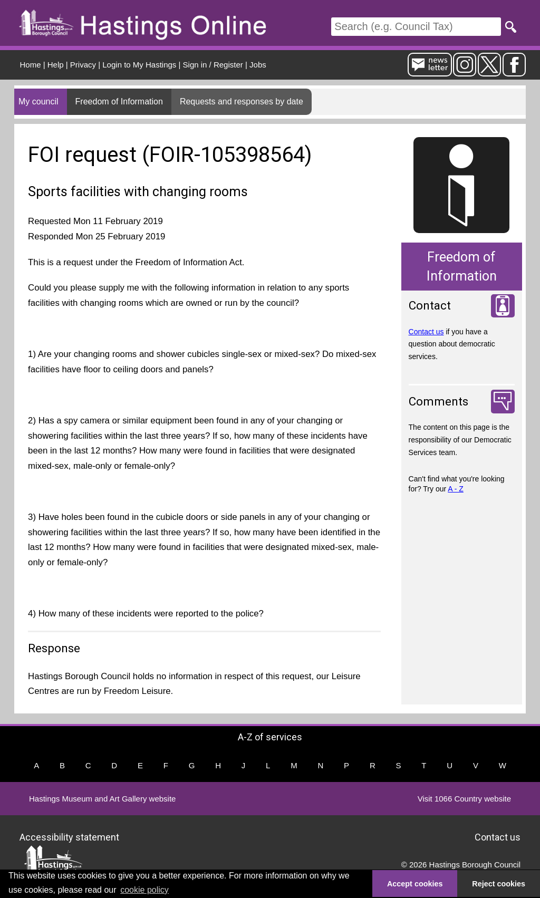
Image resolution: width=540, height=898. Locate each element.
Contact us (426, 331)
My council (38, 101)
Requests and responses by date (241, 101)
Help (55, 64)
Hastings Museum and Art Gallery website (102, 798)
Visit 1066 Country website (464, 798)
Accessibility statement (69, 837)
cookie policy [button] (144, 889)
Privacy (83, 64)
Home (30, 64)
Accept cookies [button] (415, 884)
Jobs (257, 64)
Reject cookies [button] (498, 884)
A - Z (456, 489)
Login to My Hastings (139, 64)
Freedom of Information (119, 101)
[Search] (416, 26)
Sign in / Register (213, 64)
